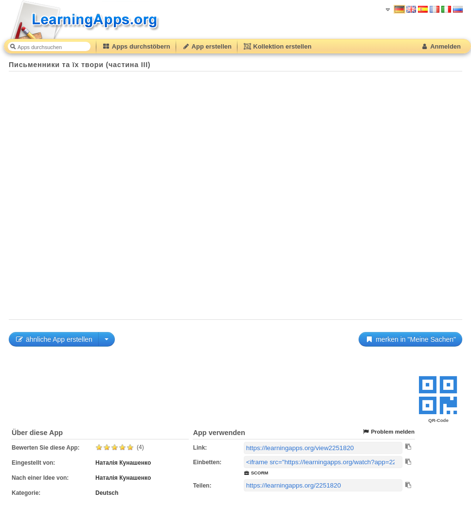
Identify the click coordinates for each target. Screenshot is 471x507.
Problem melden (388, 432)
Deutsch (106, 493)
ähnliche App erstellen (53, 339)
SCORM (256, 472)
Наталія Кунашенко (123, 462)
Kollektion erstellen (277, 46)
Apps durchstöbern (136, 46)
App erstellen (207, 46)
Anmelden (440, 46)
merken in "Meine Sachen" (410, 339)
